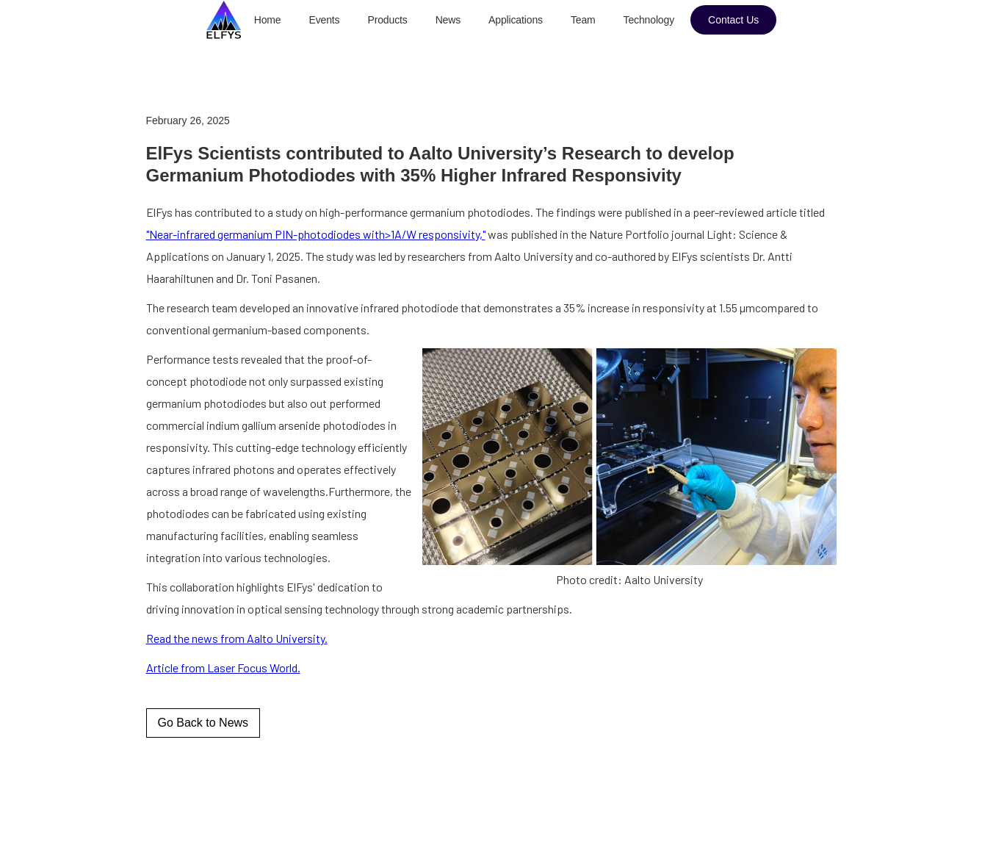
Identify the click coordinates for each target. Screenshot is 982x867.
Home (267, 20)
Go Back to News (203, 722)
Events (324, 20)
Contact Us (733, 20)
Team (583, 20)
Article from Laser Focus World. (223, 667)
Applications (515, 20)
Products (387, 20)
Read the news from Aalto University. (237, 638)
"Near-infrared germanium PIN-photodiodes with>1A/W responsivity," (315, 234)
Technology (649, 20)
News (448, 20)
